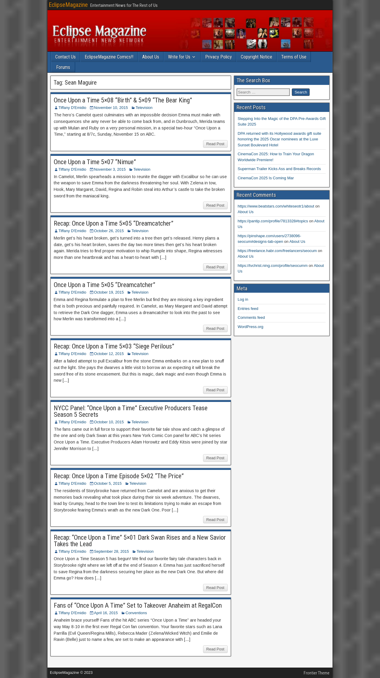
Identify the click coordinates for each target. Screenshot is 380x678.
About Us (150, 57)
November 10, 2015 (111, 107)
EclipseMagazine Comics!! (109, 57)
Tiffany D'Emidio (72, 107)
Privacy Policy (218, 57)
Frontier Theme (317, 673)
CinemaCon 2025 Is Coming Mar (266, 178)
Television (144, 107)
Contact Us (65, 57)
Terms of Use (293, 57)
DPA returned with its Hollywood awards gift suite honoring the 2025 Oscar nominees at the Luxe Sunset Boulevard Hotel (280, 139)
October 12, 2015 (109, 353)
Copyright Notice (256, 57)
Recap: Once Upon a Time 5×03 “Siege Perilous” (114, 346)
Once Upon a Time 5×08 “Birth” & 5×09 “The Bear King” (123, 100)
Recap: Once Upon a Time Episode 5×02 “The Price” (119, 476)
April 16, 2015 (106, 613)
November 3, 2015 (110, 169)
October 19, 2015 (109, 292)
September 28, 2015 (111, 551)
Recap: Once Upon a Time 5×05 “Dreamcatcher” (113, 223)
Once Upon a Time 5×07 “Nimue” (95, 162)
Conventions (136, 613)
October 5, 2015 (108, 483)
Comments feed (251, 317)
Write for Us (179, 57)
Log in (243, 299)
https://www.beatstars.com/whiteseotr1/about (276, 206)
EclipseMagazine (68, 4)
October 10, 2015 (109, 422)
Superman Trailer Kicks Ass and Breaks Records (279, 169)
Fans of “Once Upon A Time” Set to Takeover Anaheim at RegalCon (138, 605)
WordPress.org (250, 326)
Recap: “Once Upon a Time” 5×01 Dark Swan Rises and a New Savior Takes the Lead (140, 541)
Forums (63, 67)
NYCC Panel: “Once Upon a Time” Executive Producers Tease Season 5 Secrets (131, 411)
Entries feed (248, 308)
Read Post (215, 144)
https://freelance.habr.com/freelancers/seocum (277, 250)
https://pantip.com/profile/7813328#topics (273, 221)
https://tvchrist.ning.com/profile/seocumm (273, 265)
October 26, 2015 (109, 231)
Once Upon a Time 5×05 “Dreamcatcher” (104, 285)
